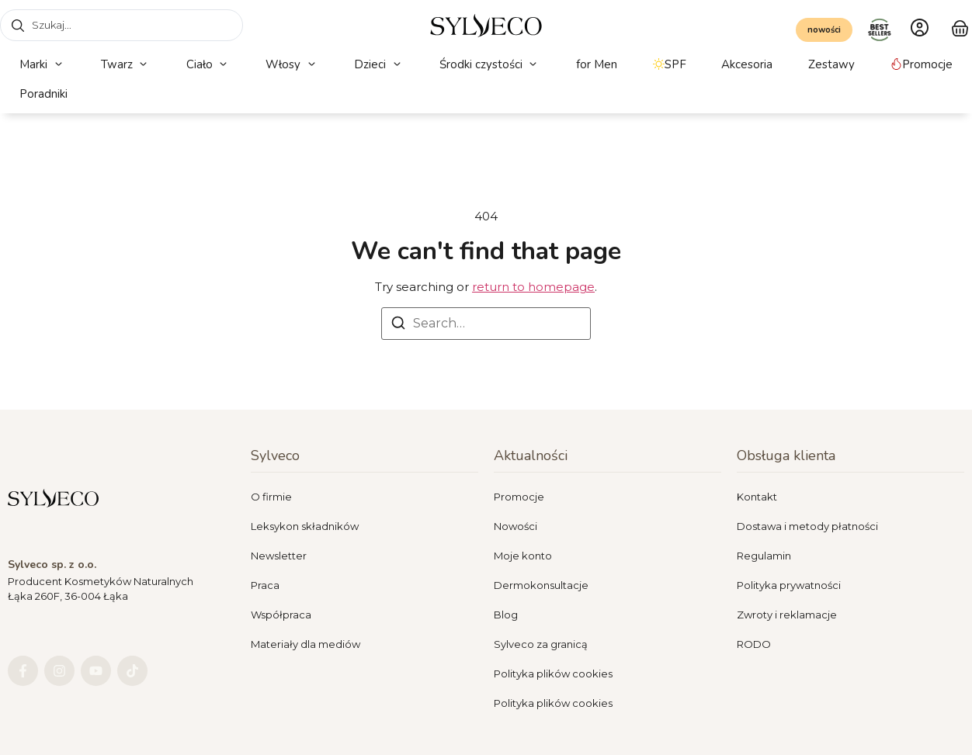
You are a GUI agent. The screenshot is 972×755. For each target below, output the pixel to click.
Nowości (515, 526)
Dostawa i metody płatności (807, 526)
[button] (42, 65)
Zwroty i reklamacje (787, 614)
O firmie (271, 496)
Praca (265, 585)
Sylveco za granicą (541, 644)
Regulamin (764, 555)
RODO (754, 644)
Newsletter (279, 555)
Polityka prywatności (789, 585)
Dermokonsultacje (541, 585)
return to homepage (533, 286)
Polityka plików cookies (553, 673)
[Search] (398, 325)
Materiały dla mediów (305, 644)
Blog (506, 614)
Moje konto (523, 555)
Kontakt (757, 496)
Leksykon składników (305, 526)
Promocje (519, 496)
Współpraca (281, 614)
